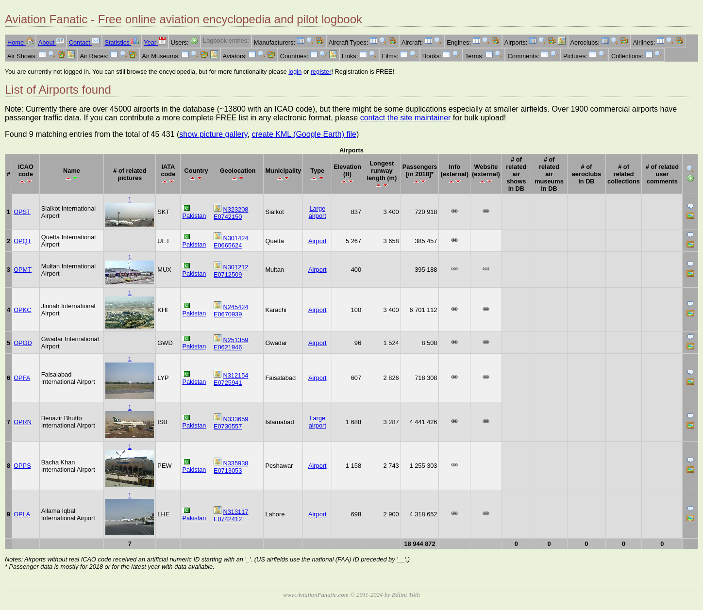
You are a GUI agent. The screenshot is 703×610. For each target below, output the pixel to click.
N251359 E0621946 (231, 343)
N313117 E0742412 (231, 515)
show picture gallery (213, 134)
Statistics (121, 42)
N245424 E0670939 (231, 310)
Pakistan (194, 215)
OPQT (22, 241)
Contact (84, 42)
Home (20, 42)
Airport (317, 241)
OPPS (22, 465)
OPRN (23, 422)
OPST (22, 211)
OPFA (22, 377)
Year (155, 42)
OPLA (22, 514)
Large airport (317, 212)
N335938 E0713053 (231, 467)
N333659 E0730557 (231, 422)
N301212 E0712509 (231, 271)
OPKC (22, 309)
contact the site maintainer (405, 118)
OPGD (23, 342)
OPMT (23, 269)
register (321, 71)
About (51, 42)
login (294, 71)
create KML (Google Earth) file (303, 134)
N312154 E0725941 (231, 379)
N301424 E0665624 (231, 241)
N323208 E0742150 (231, 213)
